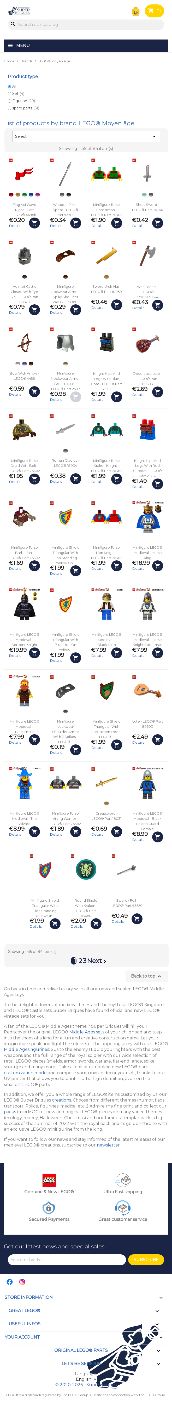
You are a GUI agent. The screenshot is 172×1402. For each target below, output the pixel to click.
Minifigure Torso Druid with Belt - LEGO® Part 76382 (24, 466)
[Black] (68, 194)
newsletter (108, 1145)
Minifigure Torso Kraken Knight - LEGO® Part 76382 (106, 466)
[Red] (11, 194)
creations (61, 1100)
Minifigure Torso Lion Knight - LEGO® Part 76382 (106, 553)
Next (97, 961)
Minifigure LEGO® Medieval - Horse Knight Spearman (147, 640)
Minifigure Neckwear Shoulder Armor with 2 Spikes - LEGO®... (65, 731)
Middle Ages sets (86, 1032)
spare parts (25, 108)
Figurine (23, 101)
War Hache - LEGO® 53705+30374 (147, 292)
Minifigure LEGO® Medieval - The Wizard (24, 818)
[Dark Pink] (37, 194)
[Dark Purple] (24, 363)
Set (18, 93)
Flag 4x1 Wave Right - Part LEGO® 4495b (24, 210)
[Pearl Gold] (17, 194)
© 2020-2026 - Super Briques (86, 1384)
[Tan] (65, 363)
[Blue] (31, 194)
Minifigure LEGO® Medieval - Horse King (147, 553)
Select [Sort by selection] (86, 136)
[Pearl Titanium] (65, 711)
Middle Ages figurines (26, 1049)
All (14, 86)
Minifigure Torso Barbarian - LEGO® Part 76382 (24, 553)
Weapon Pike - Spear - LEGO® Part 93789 (65, 210)
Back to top (147, 976)
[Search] (86, 24)
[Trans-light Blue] (144, 194)
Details (15, 226)
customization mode (25, 1072)
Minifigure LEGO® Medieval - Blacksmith (106, 640)
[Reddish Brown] (65, 276)
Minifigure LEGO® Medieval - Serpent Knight (24, 640)
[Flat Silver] (62, 194)
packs (10, 1111)
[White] (17, 363)
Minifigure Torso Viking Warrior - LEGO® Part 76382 (65, 818)
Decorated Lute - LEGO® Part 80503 (147, 379)
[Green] (24, 194)
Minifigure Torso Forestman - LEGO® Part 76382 (106, 210)
